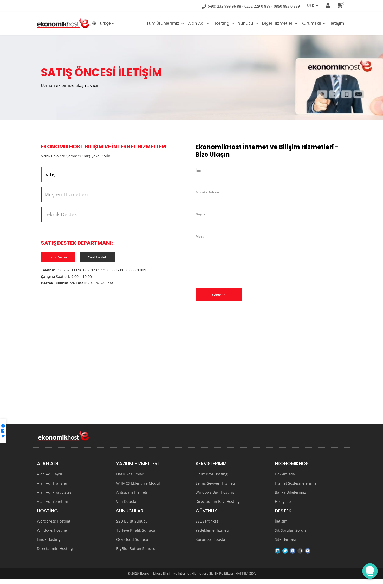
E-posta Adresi (207, 192)
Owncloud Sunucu (132, 544)
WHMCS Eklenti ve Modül (138, 488)
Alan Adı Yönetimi (52, 506)
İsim (199, 170)
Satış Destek (58, 263)
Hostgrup (283, 506)
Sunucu (248, 23)
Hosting (223, 23)
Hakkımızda (285, 479)
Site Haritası (285, 544)
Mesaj (200, 236)
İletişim (337, 23)
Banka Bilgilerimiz (290, 497)
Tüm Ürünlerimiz (165, 23)
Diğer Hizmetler (279, 23)
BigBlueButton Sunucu (135, 553)
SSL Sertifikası (207, 526)
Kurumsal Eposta (210, 544)
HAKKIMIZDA (245, 578)
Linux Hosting (49, 544)
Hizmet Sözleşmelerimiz (295, 488)
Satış (49, 175)
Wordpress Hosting (53, 526)
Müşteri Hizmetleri (66, 197)
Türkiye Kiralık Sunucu (135, 535)
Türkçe (103, 23)
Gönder (218, 294)
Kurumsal (313, 23)
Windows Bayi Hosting (215, 497)
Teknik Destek (60, 219)
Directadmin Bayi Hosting (218, 506)
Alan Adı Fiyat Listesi (55, 497)
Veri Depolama (129, 506)
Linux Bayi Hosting (212, 479)
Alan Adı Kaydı (49, 479)
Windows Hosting (52, 535)
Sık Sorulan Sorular (291, 535)
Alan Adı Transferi (52, 488)
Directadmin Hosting (55, 553)
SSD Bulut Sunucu (132, 526)
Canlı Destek (97, 263)
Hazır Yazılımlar (130, 479)
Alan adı (198, 23)
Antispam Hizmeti (131, 497)
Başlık (201, 214)
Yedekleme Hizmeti (212, 535)
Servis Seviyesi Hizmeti (215, 488)
